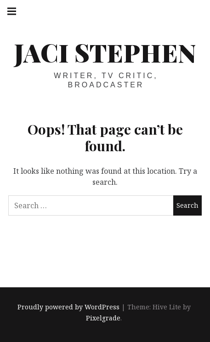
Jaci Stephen (105, 52)
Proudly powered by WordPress (68, 307)
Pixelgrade (103, 318)
